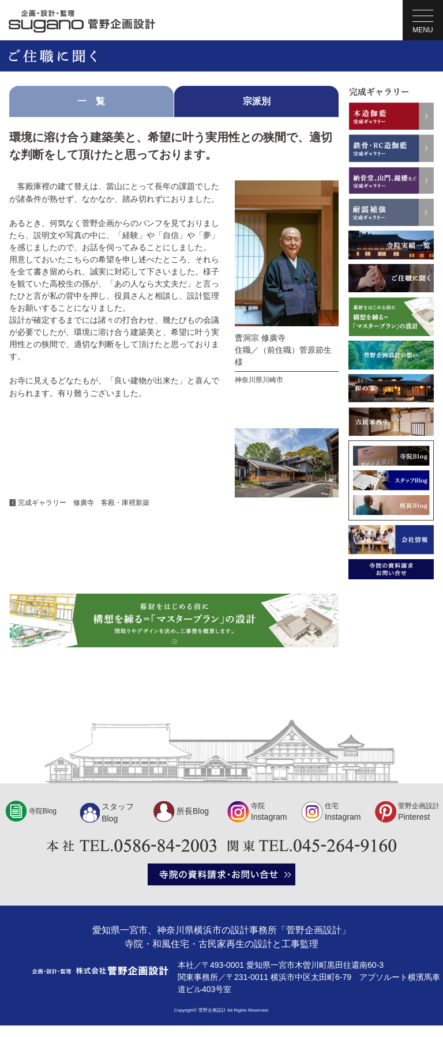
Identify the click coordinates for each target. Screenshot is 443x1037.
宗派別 (257, 101)
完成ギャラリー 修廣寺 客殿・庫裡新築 (83, 503)
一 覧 (91, 101)
